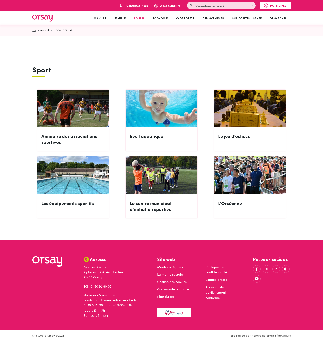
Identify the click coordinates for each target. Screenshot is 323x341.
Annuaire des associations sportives (69, 139)
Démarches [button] (278, 18)
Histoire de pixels (262, 336)
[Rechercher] (252, 5)
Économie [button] (160, 18)
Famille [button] (120, 18)
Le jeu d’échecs (234, 136)
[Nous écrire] (134, 5)
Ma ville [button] (100, 18)
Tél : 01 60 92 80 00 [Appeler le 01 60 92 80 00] (97, 286)
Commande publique (173, 289)
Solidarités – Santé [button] (247, 18)
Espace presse (216, 279)
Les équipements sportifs (67, 203)
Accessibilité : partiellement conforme (216, 292)
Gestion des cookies (172, 281)
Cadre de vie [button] (185, 18)
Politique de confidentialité (216, 269)
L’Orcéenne (230, 203)
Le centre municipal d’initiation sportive (150, 206)
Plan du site (166, 296)
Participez (277, 6)
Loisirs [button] (139, 18)
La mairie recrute (170, 274)
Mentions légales (170, 267)
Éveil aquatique (146, 136)
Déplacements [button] (213, 18)
